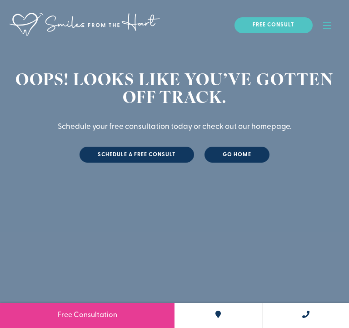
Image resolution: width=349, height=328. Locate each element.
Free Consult (273, 25)
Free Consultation (87, 315)
